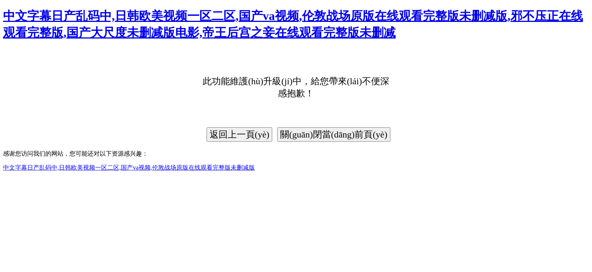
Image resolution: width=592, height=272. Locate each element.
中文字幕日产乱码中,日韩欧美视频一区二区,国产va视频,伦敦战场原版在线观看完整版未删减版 (129, 167)
